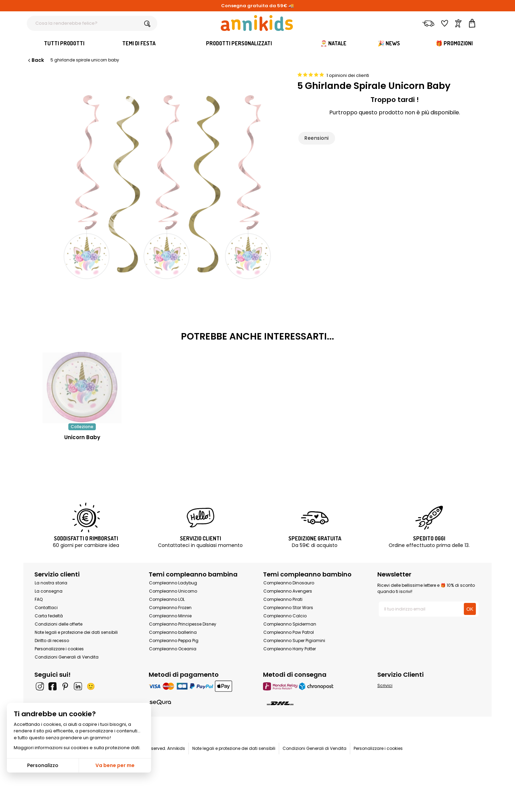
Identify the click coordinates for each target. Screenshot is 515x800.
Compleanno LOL (167, 599)
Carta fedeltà (49, 616)
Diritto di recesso (52, 640)
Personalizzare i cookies (59, 649)
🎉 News (389, 43)
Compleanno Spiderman (289, 624)
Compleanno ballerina (173, 632)
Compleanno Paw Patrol (288, 632)
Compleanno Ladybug (173, 583)
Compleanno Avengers (287, 591)
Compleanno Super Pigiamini (294, 640)
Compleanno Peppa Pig (173, 640)
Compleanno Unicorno (173, 591)
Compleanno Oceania (172, 649)
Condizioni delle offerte (58, 624)
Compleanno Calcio (285, 616)
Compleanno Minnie (170, 616)
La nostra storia (51, 583)
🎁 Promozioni (454, 43)
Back (35, 60)
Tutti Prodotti (64, 43)
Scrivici (384, 685)
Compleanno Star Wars (288, 607)
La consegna (48, 591)
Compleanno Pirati (282, 599)
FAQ (39, 599)
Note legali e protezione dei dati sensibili (76, 632)
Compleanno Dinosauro (288, 583)
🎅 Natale (333, 43)
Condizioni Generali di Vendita (67, 657)
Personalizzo (42, 765)
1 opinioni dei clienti (348, 75)
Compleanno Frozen (170, 607)
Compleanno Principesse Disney (182, 624)
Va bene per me (115, 765)
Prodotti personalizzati (239, 43)
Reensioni (317, 138)
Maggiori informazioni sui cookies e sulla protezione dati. (77, 747)
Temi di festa (139, 43)
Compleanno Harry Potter (289, 649)
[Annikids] (257, 23)
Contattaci (46, 607)
